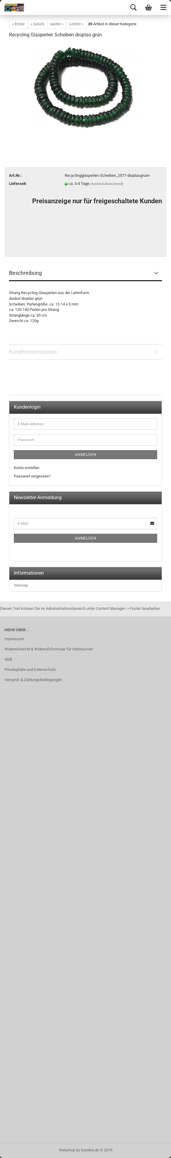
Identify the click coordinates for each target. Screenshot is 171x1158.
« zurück (37, 24)
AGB (8, 659)
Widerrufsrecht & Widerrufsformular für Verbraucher (49, 649)
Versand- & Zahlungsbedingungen (33, 679)
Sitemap (21, 585)
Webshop (67, 1150)
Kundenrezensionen (33, 352)
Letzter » (76, 24)
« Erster (18, 24)
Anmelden (85, 455)
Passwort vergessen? (32, 476)
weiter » (56, 24)
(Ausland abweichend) (106, 184)
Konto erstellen (26, 467)
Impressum (14, 639)
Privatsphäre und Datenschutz (30, 669)
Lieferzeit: (18, 183)
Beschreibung (25, 273)
